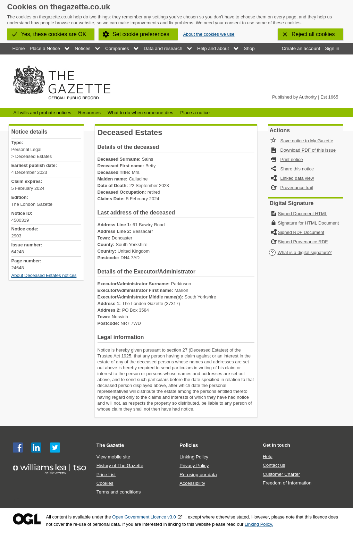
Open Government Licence (27, 519)
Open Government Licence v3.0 (144, 517)
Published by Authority (294, 97)
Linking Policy (193, 456)
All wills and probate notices (43, 112)
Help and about (213, 48)
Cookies (105, 483)
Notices (82, 48)
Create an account (301, 48)
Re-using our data (198, 474)
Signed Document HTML (302, 213)
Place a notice (195, 112)
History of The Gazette (119, 465)
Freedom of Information (287, 483)
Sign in (332, 48)
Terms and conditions (118, 492)
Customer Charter (281, 474)
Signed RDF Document (301, 232)
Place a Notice (45, 48)
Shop (249, 48)
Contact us (274, 465)
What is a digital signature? (300, 252)
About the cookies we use (208, 34)
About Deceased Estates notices (44, 275)
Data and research (163, 48)
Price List (106, 474)
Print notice (291, 159)
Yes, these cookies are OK (53, 34)
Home (18, 48)
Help (267, 456)
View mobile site (113, 456)
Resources (89, 112)
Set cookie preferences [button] (140, 34)
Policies (188, 445)
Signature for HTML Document (308, 223)
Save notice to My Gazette (306, 140)
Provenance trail (296, 187)
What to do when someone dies (140, 112)
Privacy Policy (194, 465)
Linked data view (297, 178)
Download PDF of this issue (308, 150)
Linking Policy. (259, 524)
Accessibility (192, 483)
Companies (117, 48)
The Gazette (110, 445)
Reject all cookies (313, 34)
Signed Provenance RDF (303, 241)
